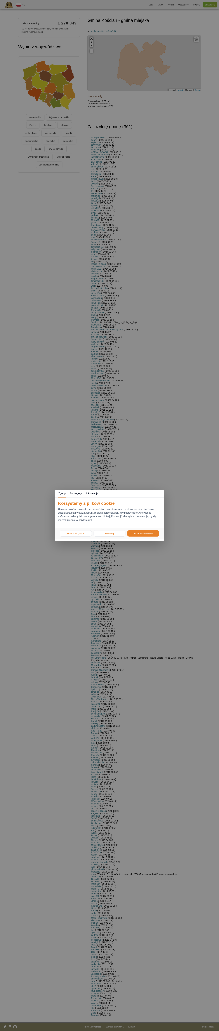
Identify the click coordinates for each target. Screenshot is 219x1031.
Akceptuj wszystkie (143, 533)
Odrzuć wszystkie (75, 533)
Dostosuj (109, 533)
